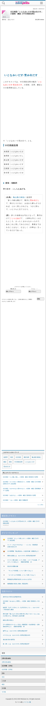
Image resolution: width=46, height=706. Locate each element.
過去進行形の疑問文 (9, 639)
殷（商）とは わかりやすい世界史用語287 (16, 644)
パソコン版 (27, 702)
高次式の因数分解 (12, 566)
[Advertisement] (22, 44)
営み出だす (7, 466)
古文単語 (18, 457)
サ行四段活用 (18, 462)
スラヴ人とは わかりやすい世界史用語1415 (16, 635)
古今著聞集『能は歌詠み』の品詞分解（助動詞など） (23, 551)
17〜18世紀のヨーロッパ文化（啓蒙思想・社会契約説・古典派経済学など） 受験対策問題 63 (21, 625)
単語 (11, 457)
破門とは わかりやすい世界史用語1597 (15, 631)
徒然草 (6, 457)
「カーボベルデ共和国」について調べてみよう (21, 575)
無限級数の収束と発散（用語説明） (18, 583)
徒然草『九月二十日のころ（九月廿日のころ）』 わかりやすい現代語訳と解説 (21, 608)
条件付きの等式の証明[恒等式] (12, 597)
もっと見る (40, 504)
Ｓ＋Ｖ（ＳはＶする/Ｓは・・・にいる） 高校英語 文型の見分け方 (23, 546)
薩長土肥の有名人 (8, 620)
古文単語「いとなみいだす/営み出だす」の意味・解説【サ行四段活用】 (21, 523)
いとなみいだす (29, 462)
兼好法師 (26, 457)
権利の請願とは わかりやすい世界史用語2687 (21, 555)
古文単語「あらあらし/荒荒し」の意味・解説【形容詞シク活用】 (21, 602)
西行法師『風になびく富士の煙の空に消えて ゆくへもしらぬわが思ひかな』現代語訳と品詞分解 (21, 615)
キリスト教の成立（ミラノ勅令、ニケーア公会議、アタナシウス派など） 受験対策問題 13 (23, 561)
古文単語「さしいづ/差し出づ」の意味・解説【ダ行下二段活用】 (23, 539)
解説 (5, 462)
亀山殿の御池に (19, 197)
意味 (10, 462)
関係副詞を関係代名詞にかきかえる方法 (19, 579)
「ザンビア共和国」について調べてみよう (20, 570)
